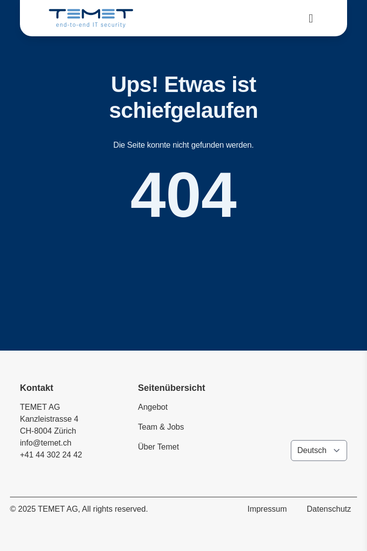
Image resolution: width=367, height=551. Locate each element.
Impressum (267, 509)
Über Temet (158, 447)
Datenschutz (329, 509)
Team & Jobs (161, 427)
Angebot (153, 407)
